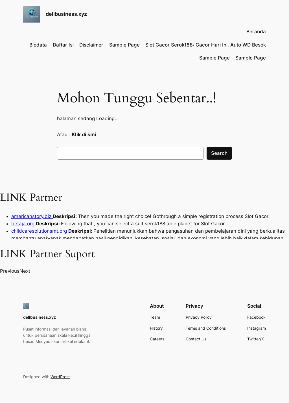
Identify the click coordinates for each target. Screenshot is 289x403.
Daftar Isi (63, 45)
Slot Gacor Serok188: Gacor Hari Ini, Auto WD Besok (205, 45)
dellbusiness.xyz (66, 14)
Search (219, 153)
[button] (9, 271)
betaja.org (23, 223)
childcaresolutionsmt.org (39, 231)
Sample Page (124, 45)
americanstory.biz (32, 216)
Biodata (38, 45)
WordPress (60, 376)
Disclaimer (91, 45)
